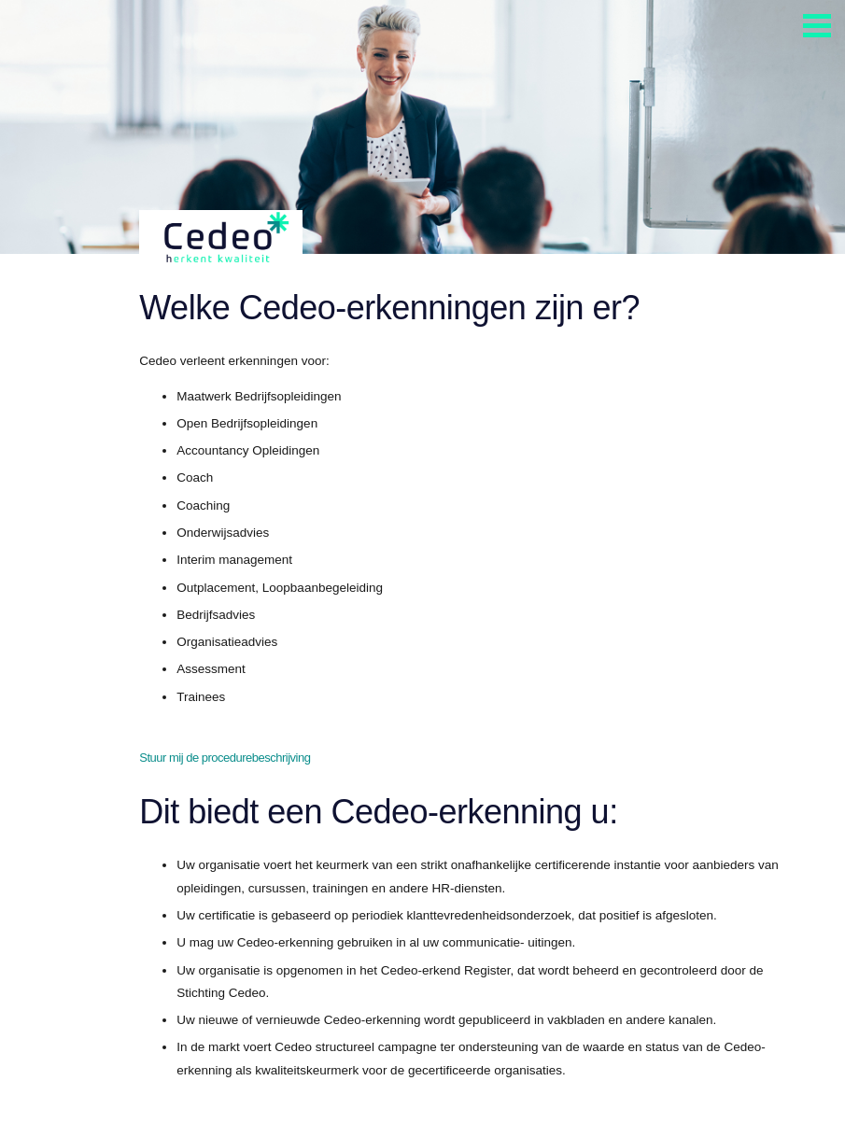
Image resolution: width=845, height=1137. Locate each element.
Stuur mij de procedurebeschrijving (224, 758)
